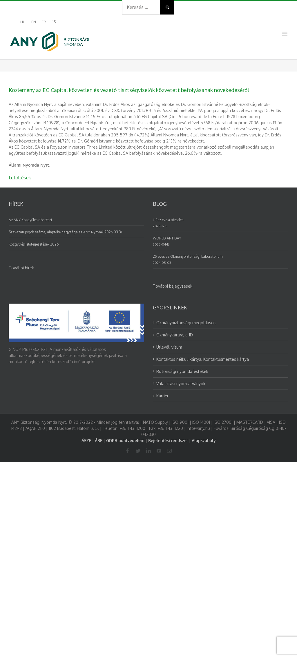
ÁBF (98, 440)
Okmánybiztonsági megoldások (186, 322)
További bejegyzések (172, 286)
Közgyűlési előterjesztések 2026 (34, 244)
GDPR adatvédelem (125, 440)
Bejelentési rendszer (168, 440)
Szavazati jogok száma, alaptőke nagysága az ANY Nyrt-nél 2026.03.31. (66, 232)
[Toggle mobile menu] (285, 34)
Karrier (162, 395)
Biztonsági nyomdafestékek (182, 371)
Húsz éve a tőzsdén (168, 220)
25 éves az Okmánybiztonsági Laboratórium (187, 256)
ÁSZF (86, 440)
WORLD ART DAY (167, 238)
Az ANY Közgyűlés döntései (30, 220)
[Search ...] (141, 7)
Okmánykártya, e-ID (174, 334)
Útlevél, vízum (169, 347)
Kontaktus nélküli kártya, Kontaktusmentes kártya (202, 359)
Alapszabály (204, 440)
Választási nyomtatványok (180, 383)
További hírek (21, 267)
